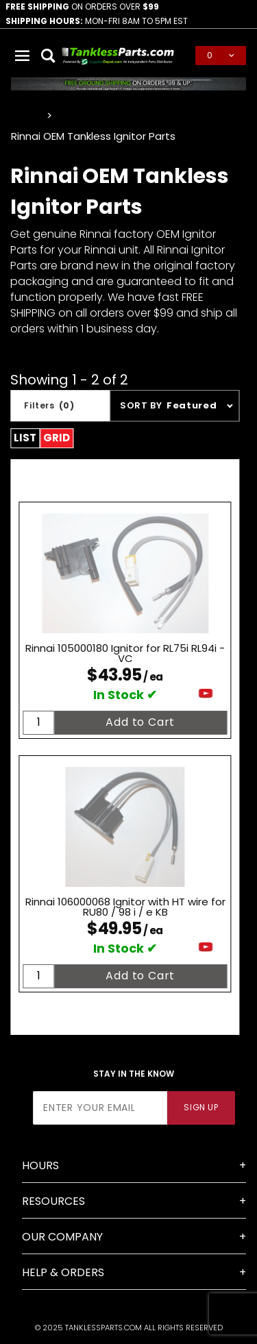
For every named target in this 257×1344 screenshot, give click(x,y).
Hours (40, 1165)
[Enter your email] (100, 1108)
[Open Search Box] (49, 55)
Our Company (62, 1237)
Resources (53, 1201)
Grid (56, 437)
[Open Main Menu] (23, 55)
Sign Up (201, 1107)
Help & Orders (63, 1272)
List (25, 437)
